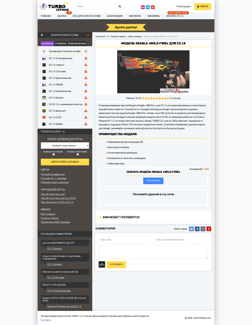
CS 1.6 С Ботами (55, 277)
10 (167, 98)
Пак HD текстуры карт (53, 194)
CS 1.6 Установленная (59, 290)
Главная (46, 16)
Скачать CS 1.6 (174, 16)
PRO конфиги (48, 214)
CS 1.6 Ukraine (54, 248)
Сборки (61, 16)
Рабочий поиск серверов (55, 182)
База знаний (114, 16)
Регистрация (183, 6)
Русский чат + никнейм (53, 178)
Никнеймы (153, 16)
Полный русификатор (53, 174)
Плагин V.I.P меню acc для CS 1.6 (64, 306)
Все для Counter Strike (87, 16)
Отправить (116, 264)
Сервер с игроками (77, 152)
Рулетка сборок (50, 218)
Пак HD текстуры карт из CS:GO (58, 198)
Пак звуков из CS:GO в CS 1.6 (57, 202)
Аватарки (135, 16)
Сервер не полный (53, 152)
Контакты (46, 320)
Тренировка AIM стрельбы (55, 222)
